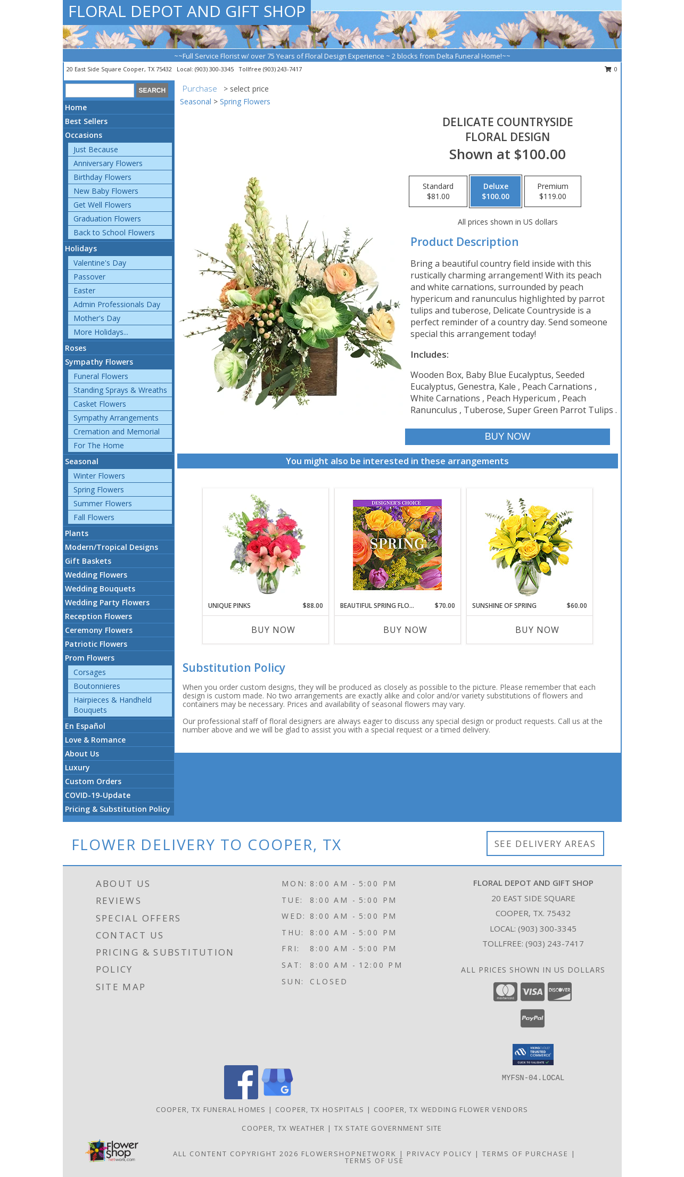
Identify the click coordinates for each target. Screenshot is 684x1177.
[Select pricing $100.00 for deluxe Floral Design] (496, 191)
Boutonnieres (96, 686)
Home (76, 107)
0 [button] (611, 69)
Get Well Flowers (102, 205)
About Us (82, 753)
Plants (76, 533)
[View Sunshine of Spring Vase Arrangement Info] (529, 545)
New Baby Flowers (105, 191)
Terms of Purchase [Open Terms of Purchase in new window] (525, 1153)
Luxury (77, 767)
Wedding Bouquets (100, 588)
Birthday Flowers (102, 177)
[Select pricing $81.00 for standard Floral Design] (438, 191)
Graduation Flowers (107, 218)
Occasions (83, 135)
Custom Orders (93, 781)
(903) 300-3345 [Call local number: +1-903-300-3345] (215, 69)
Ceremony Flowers (99, 630)
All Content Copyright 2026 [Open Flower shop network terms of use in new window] (236, 1153)
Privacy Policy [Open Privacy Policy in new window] (439, 1153)
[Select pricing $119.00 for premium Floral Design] (553, 191)
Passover (89, 276)
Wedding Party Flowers (107, 602)
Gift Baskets (88, 561)
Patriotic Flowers (96, 644)
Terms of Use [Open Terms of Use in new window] (374, 1160)
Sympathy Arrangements (116, 418)
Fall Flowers (93, 517)
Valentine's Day (99, 263)
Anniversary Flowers (108, 163)
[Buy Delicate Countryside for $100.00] (507, 437)
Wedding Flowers (96, 575)
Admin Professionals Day (116, 304)
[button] (533, 1054)
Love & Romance (95, 740)
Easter (84, 290)
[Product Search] (99, 90)
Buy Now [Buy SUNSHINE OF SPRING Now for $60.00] (537, 630)
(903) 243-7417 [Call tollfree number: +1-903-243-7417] (282, 69)
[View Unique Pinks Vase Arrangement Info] (265, 544)
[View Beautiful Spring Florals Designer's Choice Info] (397, 545)
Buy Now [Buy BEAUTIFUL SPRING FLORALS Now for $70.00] (405, 630)
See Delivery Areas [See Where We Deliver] (545, 843)
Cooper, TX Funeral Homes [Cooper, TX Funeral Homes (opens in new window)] (211, 1109)
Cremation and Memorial (116, 431)
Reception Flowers (98, 616)
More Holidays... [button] (100, 332)
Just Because (95, 149)
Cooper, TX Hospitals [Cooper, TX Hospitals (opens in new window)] (320, 1109)
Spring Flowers (98, 489)
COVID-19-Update (97, 795)
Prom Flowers (89, 658)
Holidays (81, 248)
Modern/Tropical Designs (111, 547)
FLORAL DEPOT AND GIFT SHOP (187, 11)
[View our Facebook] (241, 1096)
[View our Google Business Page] (277, 1096)
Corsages (89, 672)
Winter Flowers (99, 476)
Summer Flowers (102, 503)
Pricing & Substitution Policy (117, 809)
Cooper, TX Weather (283, 1128)
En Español (85, 726)
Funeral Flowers (100, 376)
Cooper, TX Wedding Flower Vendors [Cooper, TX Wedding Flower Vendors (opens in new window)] (451, 1109)
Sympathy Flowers (99, 362)
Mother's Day (96, 318)
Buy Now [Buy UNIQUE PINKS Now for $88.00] (273, 630)
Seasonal (81, 461)
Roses (75, 348)
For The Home (98, 445)
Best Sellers (86, 121)
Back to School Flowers (114, 232)
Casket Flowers (99, 404)
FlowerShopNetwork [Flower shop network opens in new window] (349, 1153)
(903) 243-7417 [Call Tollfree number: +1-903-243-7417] (554, 943)
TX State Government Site (388, 1128)
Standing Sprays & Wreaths (120, 390)
